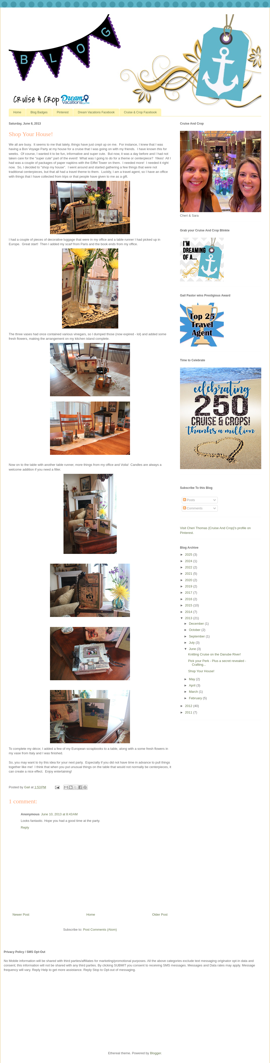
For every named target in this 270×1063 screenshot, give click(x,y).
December (197, 623)
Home (17, 112)
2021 (189, 573)
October (195, 630)
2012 (189, 706)
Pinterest (62, 112)
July (192, 642)
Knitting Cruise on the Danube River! (214, 654)
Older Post (160, 914)
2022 (189, 567)
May (192, 679)
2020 (189, 580)
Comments (192, 508)
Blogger (155, 1053)
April (192, 685)
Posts (189, 500)
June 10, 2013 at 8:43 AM (59, 814)
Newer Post (20, 914)
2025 (189, 554)
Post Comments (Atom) (100, 929)
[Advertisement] (41, 1011)
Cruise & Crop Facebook (140, 112)
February (196, 698)
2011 (189, 712)
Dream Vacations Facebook (96, 112)
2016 (189, 599)
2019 (189, 586)
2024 (189, 561)
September (197, 636)
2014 (189, 612)
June (193, 649)
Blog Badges (39, 112)
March (194, 691)
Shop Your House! (201, 671)
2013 (189, 618)
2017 (189, 592)
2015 (189, 605)
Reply (25, 827)
